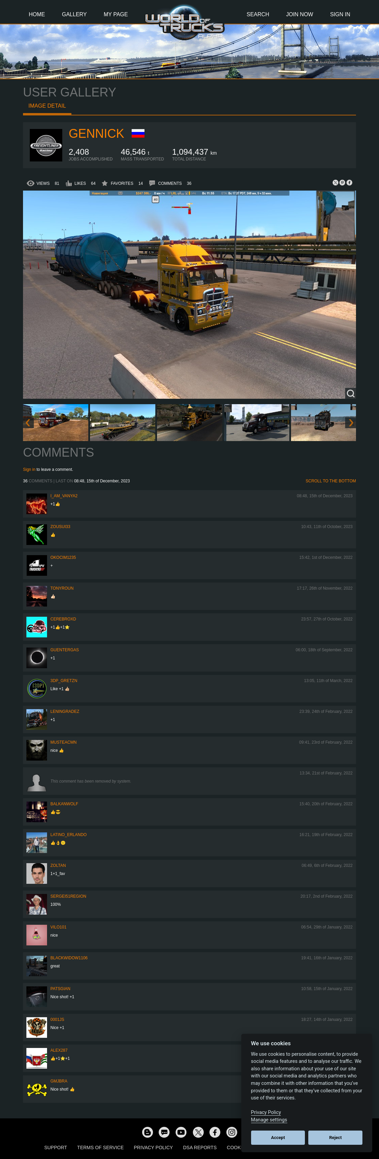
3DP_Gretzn (63, 680)
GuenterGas (64, 650)
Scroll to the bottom (331, 481)
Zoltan (58, 865)
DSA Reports (200, 1147)
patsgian (60, 988)
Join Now (299, 14)
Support (55, 1147)
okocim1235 (63, 557)
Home (37, 14)
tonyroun (61, 588)
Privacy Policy (153, 1147)
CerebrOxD (63, 619)
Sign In (340, 14)
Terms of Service (100, 1147)
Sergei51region (68, 896)
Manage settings (269, 1120)
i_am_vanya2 (63, 496)
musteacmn (63, 742)
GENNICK (96, 133)
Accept (278, 1137)
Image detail (47, 106)
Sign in (29, 469)
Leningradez (64, 711)
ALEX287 (59, 1050)
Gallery (74, 14)
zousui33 (60, 526)
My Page (116, 14)
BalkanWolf (64, 804)
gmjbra (58, 1081)
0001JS (57, 1019)
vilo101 (58, 927)
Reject (335, 1137)
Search (258, 14)
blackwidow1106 (69, 958)
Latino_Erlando (68, 834)
